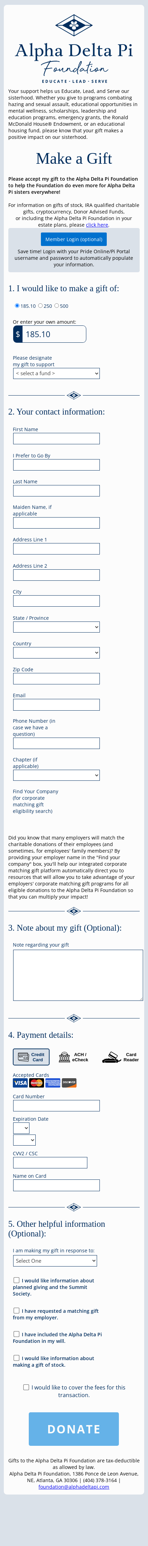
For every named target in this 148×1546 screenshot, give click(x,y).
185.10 (28, 306)
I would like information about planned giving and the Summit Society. (54, 1287)
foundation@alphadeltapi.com (73, 1486)
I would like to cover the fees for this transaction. (78, 1391)
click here (97, 224)
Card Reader (120, 1057)
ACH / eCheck (73, 1057)
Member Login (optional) (73, 239)
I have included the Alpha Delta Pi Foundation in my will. (57, 1337)
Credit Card (31, 1057)
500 (64, 306)
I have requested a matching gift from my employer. (56, 1314)
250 (48, 306)
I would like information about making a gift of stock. (54, 1361)
